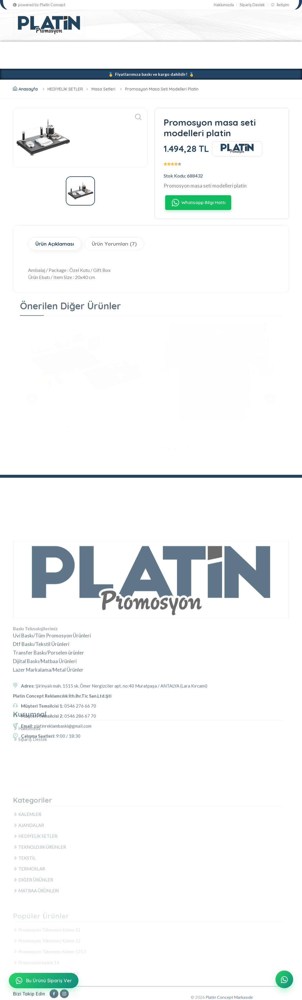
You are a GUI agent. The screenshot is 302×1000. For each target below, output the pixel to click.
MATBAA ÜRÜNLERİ (82, 62)
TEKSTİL (202, 48)
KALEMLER (26, 48)
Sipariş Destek (252, 5)
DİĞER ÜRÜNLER (35, 62)
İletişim (280, 5)
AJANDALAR (61, 48)
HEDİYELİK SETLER (104, 48)
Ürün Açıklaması (54, 244)
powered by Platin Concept (39, 5)
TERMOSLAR (234, 48)
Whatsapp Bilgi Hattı (198, 202)
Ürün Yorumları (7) (114, 244)
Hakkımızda (224, 5)
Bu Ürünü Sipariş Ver (43, 981)
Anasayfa (25, 89)
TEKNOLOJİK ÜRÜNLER (158, 48)
